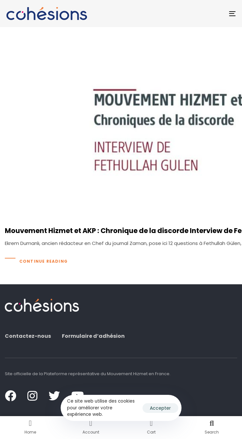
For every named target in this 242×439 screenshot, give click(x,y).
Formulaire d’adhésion (93, 336)
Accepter (160, 408)
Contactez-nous (28, 336)
